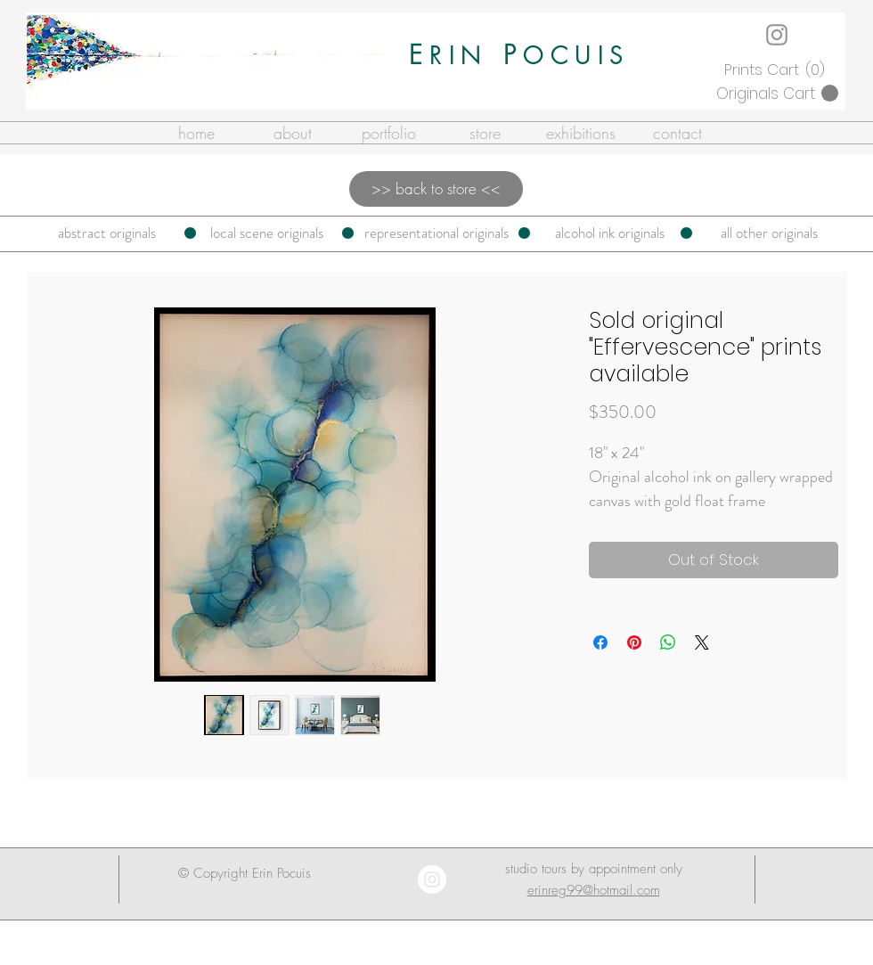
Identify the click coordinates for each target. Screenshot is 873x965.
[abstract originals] (106, 233)
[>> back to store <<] (436, 189)
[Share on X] (702, 642)
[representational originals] (436, 233)
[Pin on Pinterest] (634, 642)
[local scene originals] (266, 233)
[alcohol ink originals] (609, 233)
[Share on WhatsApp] (668, 642)
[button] (776, 69)
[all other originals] (769, 233)
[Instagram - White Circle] (432, 879)
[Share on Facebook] (600, 642)
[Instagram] (777, 34)
